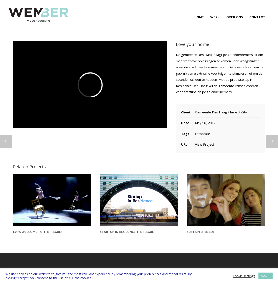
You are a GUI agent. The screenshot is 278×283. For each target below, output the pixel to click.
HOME (199, 17)
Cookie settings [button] (244, 276)
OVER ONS (234, 17)
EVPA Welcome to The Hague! (37, 232)
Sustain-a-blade (201, 232)
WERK (215, 17)
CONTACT (257, 17)
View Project (204, 144)
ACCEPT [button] (265, 275)
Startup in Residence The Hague (127, 232)
